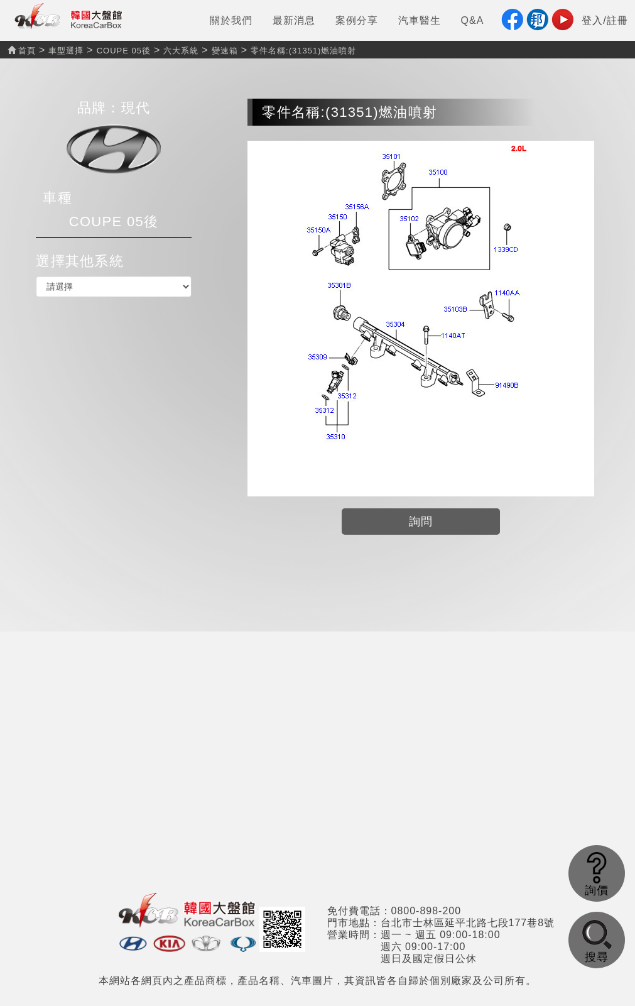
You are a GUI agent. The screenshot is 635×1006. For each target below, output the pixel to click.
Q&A (472, 20)
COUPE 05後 (124, 50)
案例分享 (356, 20)
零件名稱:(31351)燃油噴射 (303, 50)
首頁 (22, 50)
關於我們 (231, 20)
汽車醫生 (419, 20)
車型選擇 (66, 50)
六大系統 (180, 50)
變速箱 (225, 50)
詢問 (421, 521)
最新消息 (294, 20)
